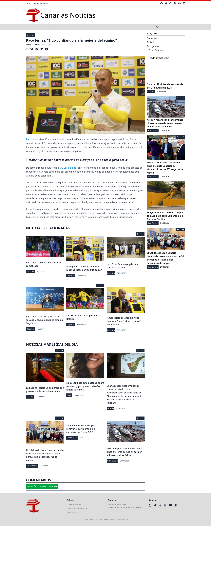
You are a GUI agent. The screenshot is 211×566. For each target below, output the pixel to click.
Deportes (30, 35)
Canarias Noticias (33, 45)
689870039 (122, 504)
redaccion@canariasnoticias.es (128, 507)
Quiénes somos (74, 504)
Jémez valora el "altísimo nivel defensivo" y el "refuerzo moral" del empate (124, 321)
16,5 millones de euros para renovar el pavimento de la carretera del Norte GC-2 (81, 429)
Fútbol (150, 42)
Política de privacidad (77, 508)
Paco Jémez (32, 139)
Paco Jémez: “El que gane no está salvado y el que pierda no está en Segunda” (44, 320)
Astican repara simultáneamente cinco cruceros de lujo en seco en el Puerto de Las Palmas (124, 452)
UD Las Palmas (68, 167)
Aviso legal (72, 512)
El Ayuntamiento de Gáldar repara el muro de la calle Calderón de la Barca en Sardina (165, 216)
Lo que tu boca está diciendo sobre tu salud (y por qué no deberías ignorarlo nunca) (85, 386)
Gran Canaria (32, 466)
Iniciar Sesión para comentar (42, 486)
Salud (69, 395)
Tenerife (30, 397)
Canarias (150, 91)
